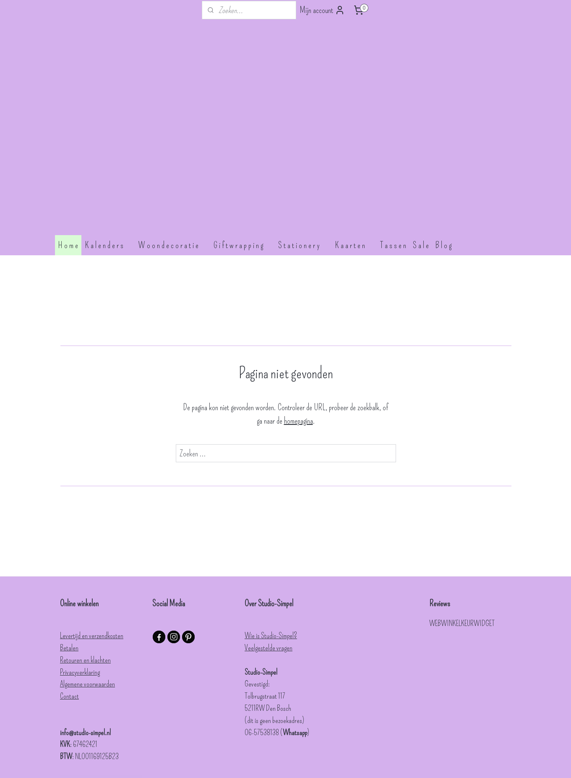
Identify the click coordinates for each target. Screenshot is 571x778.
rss (298, 762)
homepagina (298, 311)
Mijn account (322, 10)
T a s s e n (393, 135)
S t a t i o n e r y (303, 135)
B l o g (447, 135)
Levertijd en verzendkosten (91, 525)
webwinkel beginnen (316, 762)
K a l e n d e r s (108, 135)
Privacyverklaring (80, 562)
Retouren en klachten (85, 550)
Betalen (69, 537)
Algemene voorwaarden (87, 574)
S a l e (421, 135)
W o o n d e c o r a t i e (172, 135)
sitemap (287, 762)
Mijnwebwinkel (358, 762)
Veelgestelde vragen (268, 537)
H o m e (68, 135)
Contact (69, 586)
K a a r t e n (354, 135)
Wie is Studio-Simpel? (271, 525)
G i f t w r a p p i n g (242, 135)
